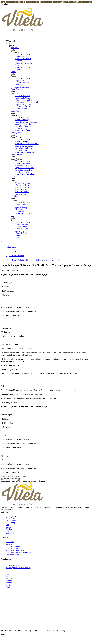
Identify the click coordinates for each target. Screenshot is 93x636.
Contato (9, 544)
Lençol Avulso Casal (23, 107)
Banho (13, 72)
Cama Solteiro (16, 155)
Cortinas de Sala (22, 229)
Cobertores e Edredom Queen (27, 144)
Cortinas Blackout (23, 189)
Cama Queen (16, 133)
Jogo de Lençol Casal (24, 104)
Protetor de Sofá (22, 224)
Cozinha (14, 196)
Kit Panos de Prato (23, 209)
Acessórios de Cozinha (24, 213)
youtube (9, 581)
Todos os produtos (23, 54)
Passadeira (20, 211)
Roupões (19, 85)
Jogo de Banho (21, 80)
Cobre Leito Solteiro (23, 163)
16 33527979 (12, 565)
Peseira (18, 237)
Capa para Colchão (23, 67)
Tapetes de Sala (21, 227)
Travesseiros (20, 56)
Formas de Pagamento (14, 546)
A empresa (10, 542)
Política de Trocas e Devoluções (18, 553)
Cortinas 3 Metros (23, 187)
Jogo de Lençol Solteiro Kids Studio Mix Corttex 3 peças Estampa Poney (34, 260)
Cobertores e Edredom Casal (27, 102)
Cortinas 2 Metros (23, 185)
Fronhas (19, 61)
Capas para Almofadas (24, 63)
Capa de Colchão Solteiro (25, 174)
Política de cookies (13, 555)
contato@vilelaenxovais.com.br (18, 568)
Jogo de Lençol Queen (24, 146)
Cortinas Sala (21, 194)
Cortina (13, 176)
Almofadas (20, 231)
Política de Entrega (13, 548)
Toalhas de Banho (22, 83)
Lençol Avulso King (23, 126)
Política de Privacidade (15, 550)
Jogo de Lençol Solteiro (25, 168)
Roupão (19, 69)
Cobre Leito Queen (23, 141)
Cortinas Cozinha (22, 192)
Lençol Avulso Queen (24, 148)
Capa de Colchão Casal (25, 100)
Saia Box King (21, 128)
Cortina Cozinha (22, 205)
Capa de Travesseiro (23, 59)
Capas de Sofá (21, 233)
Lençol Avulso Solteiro (24, 170)
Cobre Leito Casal (23, 98)
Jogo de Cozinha (22, 207)
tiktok (8, 585)
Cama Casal (15, 89)
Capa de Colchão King (24, 131)
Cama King (15, 111)
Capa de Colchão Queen (25, 152)
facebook (9, 572)
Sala (12, 216)
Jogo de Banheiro (22, 87)
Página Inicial (11, 247)
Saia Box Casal (21, 109)
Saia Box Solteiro (22, 172)
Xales (18, 235)
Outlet (6, 242)
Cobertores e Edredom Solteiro (28, 165)
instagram (9, 576)
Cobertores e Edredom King (26, 122)
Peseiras (19, 65)
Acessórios (15, 48)
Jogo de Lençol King (24, 124)
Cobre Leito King (22, 120)
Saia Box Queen (22, 150)
